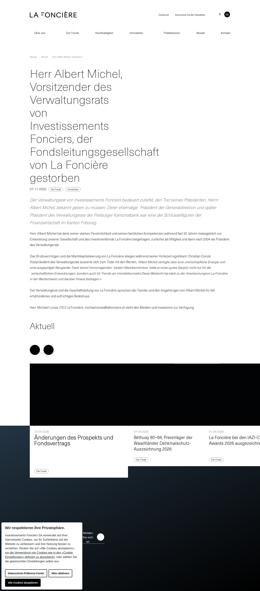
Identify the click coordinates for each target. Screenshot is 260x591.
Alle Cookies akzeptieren (23, 582)
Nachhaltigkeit (104, 33)
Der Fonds (70, 33)
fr (220, 14)
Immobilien (136, 33)
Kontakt (225, 33)
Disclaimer (164, 14)
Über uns (37, 33)
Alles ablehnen (60, 573)
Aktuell (200, 33)
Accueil (33, 56)
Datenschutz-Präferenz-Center (26, 573)
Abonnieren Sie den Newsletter (190, 14)
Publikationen (169, 33)
